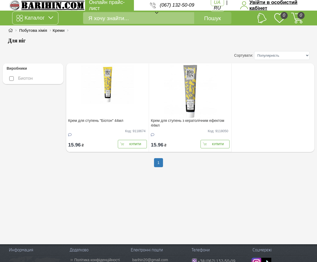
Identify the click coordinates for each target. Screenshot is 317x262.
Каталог (34, 18)
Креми (58, 30)
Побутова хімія (33, 30)
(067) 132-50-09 (177, 5)
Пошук (212, 18)
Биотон (21, 78)
